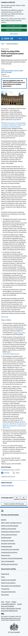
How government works (8, 592)
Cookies (13, 602)
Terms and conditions (7, 606)
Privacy (8, 602)
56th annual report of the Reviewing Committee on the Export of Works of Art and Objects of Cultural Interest (13, 124)
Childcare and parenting (8, 529)
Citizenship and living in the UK (10, 531)
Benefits (3, 520)
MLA (6, 445)
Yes (18, 498)
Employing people (6, 546)
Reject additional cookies (14, 30)
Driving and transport (7, 540)
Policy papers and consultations (11, 586)
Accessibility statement (8, 604)
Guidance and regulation (8, 580)
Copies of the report (19, 332)
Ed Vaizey (9, 72)
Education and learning (8, 543)
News (3, 577)
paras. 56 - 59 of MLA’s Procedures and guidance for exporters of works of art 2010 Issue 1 (15, 425)
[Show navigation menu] (19, 38)
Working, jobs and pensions (9, 564)
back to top (4, 317)
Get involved (5, 595)
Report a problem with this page (14, 504)
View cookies (14, 33)
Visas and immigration (7, 561)
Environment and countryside (10, 549)
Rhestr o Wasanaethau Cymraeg (11, 608)
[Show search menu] (25, 38)
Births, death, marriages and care (11, 523)
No (25, 498)
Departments (5, 574)
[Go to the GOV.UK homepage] (7, 38)
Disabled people (6, 537)
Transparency (5, 589)
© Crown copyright (14, 632)
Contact (19, 604)
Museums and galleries (12, 43)
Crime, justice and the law (9, 534)
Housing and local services (9, 552)
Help (2, 602)
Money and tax (5, 555)
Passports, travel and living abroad (11, 558)
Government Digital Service (9, 611)
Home (2, 43)
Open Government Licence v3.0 (10, 618)
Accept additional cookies (14, 26)
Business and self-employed (9, 526)
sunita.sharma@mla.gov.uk (11, 354)
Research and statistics (8, 583)
